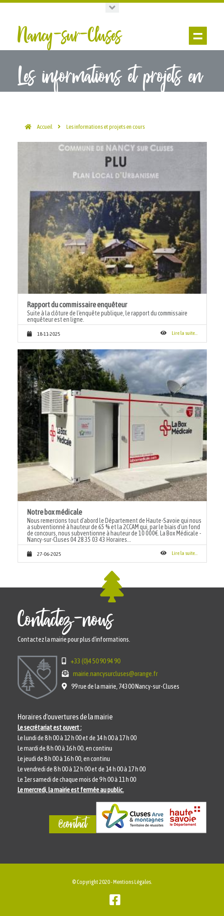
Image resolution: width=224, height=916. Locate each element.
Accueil (44, 126)
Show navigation (198, 36)
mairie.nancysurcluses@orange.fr (115, 673)
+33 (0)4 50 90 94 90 (95, 661)
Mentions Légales (132, 881)
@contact (72, 824)
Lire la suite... (184, 333)
